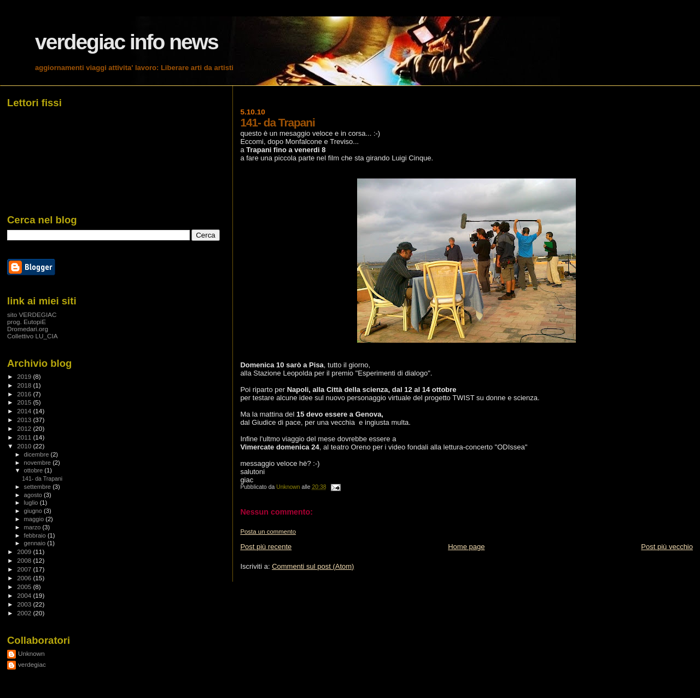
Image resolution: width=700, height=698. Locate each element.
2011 (25, 437)
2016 (25, 393)
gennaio (36, 543)
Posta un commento (268, 531)
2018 (25, 385)
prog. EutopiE (26, 321)
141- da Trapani (42, 478)
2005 (25, 586)
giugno (34, 510)
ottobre (34, 470)
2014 (25, 410)
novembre (38, 462)
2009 (25, 551)
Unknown (31, 653)
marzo (33, 527)
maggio (35, 519)
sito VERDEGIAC (32, 314)
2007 (25, 569)
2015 (25, 402)
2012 (25, 428)
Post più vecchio (667, 547)
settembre (38, 486)
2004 (25, 595)
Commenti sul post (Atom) (313, 566)
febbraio (36, 535)
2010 (25, 445)
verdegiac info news (126, 42)
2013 (25, 419)
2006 (25, 577)
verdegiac (32, 664)
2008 (25, 560)
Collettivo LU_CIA (32, 335)
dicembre (37, 454)
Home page (466, 547)
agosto (34, 495)
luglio (32, 502)
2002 (25, 612)
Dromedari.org (27, 328)
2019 (25, 376)
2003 (25, 604)
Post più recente (265, 547)
